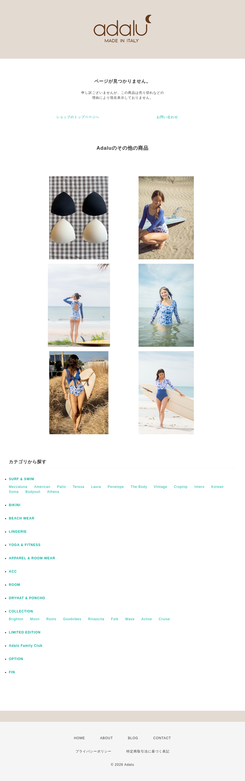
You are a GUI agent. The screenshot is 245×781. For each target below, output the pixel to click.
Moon (35, 619)
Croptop (181, 487)
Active (146, 619)
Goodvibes (72, 619)
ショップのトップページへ (77, 117)
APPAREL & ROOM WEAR (32, 558)
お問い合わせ (167, 117)
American (42, 487)
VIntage (160, 487)
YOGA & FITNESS (25, 545)
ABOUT (106, 738)
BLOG (133, 738)
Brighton (16, 619)
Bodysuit (32, 492)
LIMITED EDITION (25, 632)
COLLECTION (21, 611)
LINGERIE (18, 532)
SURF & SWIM (21, 479)
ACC (13, 571)
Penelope (116, 487)
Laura (96, 487)
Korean (217, 487)
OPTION (16, 659)
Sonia (14, 492)
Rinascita (96, 619)
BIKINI (14, 505)
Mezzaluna (18, 487)
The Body (139, 487)
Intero (199, 487)
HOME (79, 738)
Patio (61, 487)
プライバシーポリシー (93, 751)
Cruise (164, 619)
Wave (130, 619)
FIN (12, 672)
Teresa (78, 487)
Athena (53, 492)
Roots (51, 619)
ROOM (14, 585)
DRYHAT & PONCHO (27, 598)
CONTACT (162, 738)
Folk (115, 619)
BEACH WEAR (22, 518)
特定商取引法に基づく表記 (148, 751)
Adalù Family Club (26, 646)
